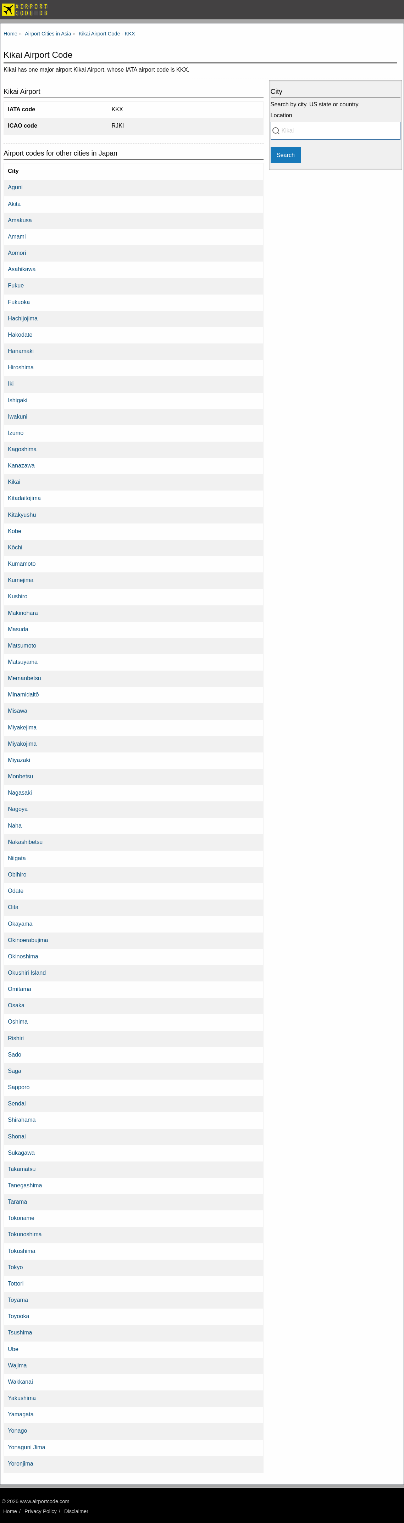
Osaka (16, 1005)
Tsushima (20, 1332)
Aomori (17, 253)
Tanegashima (25, 1185)
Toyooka (18, 1316)
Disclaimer (76, 1511)
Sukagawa (21, 1152)
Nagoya (18, 809)
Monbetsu (20, 776)
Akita (14, 204)
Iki (10, 383)
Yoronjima (20, 1463)
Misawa (17, 710)
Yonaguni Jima (26, 1447)
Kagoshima (22, 449)
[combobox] (335, 131)
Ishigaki (17, 400)
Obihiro (17, 874)
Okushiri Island (27, 972)
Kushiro (17, 596)
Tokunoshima (24, 1234)
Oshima (18, 1021)
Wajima (17, 1365)
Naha (15, 825)
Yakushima (22, 1398)
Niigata (17, 858)
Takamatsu (21, 1169)
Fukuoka (19, 302)
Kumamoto (21, 563)
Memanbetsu (24, 678)
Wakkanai (20, 1381)
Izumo (15, 433)
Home (10, 1511)
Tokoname (21, 1218)
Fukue (16, 285)
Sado (14, 1054)
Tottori (15, 1283)
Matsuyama (23, 662)
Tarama (17, 1201)
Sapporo (18, 1087)
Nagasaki (20, 792)
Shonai (17, 1136)
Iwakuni (17, 416)
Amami (17, 236)
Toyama (18, 1300)
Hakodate (20, 334)
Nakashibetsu (25, 842)
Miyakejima (22, 727)
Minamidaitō (23, 694)
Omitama (19, 989)
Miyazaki (19, 760)
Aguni (15, 187)
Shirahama (21, 1119)
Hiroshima (21, 367)
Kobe (14, 531)
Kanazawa (21, 465)
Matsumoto (22, 645)
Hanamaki (21, 351)
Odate (15, 891)
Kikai (14, 481)
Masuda (18, 629)
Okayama (20, 923)
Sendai (17, 1103)
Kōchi (15, 547)
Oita (13, 907)
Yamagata (21, 1414)
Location (281, 115)
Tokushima (21, 1251)
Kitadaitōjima (24, 498)
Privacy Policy (40, 1511)
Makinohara (23, 613)
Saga (14, 1071)
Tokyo (15, 1267)
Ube (13, 1349)
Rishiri (16, 1038)
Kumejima (20, 580)
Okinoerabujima (28, 940)
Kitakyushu (22, 514)
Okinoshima (23, 956)
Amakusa (20, 220)
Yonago (17, 1430)
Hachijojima (23, 318)
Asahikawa (21, 269)
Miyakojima (22, 743)
